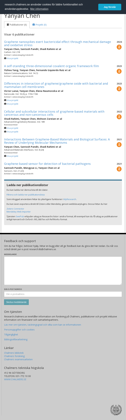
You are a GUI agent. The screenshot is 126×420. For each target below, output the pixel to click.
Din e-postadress (13, 289)
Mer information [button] (39, 9)
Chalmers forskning (14, 356)
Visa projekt (12, 58)
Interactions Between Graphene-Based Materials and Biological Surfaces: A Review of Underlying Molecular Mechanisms (57, 141)
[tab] (17, 24)
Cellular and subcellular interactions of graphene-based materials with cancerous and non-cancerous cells (54, 113)
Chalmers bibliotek (14, 352)
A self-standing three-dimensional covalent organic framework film (51, 66)
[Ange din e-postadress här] (63, 294)
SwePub (20, 216)
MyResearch (70, 199)
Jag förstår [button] (110, 7)
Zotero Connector (15, 208)
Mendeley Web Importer (19, 211)
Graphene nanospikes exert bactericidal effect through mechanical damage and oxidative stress (57, 43)
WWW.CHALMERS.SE (15, 379)
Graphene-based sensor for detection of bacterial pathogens (47, 164)
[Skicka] (16, 302)
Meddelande (10, 254)
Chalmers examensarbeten (18, 359)
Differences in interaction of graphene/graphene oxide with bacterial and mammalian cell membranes (56, 85)
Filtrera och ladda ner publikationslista (26, 194)
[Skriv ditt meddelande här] (63, 270)
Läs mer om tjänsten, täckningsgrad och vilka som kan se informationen (42, 324)
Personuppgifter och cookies (19, 329)
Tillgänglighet (11, 334)
